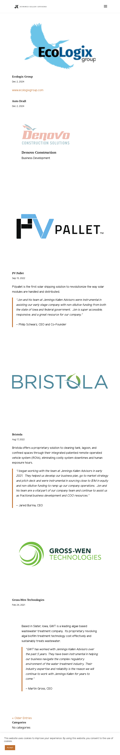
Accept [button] (10, 747)
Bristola (17, 434)
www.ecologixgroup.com (27, 90)
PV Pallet (18, 273)
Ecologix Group (22, 76)
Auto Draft (19, 101)
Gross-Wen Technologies (28, 599)
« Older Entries (22, 718)
